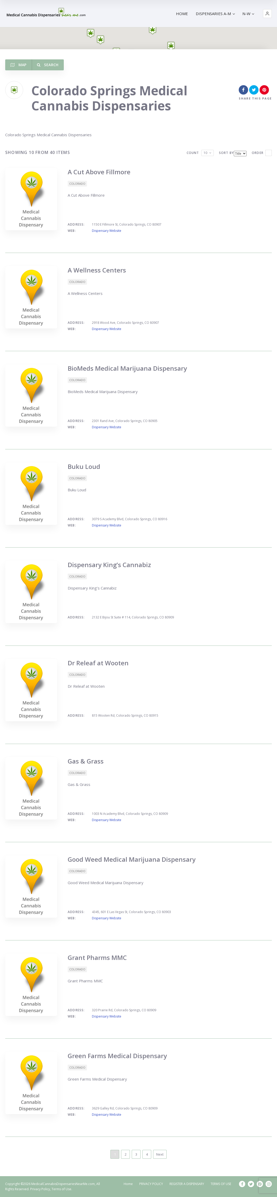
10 (205, 153)
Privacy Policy (40, 1189)
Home (128, 1184)
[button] (267, 13)
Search (48, 64)
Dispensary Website (106, 230)
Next (159, 1154)
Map (18, 64)
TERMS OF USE (221, 1184)
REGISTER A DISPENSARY (186, 1184)
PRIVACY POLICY (151, 1184)
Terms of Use (61, 1189)
